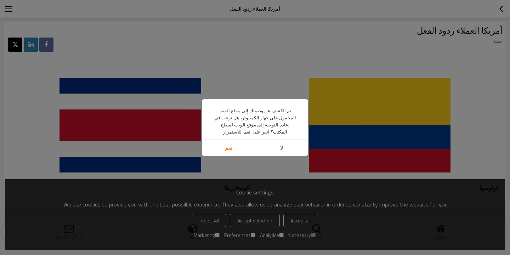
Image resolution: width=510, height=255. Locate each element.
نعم (228, 148)
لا (281, 148)
